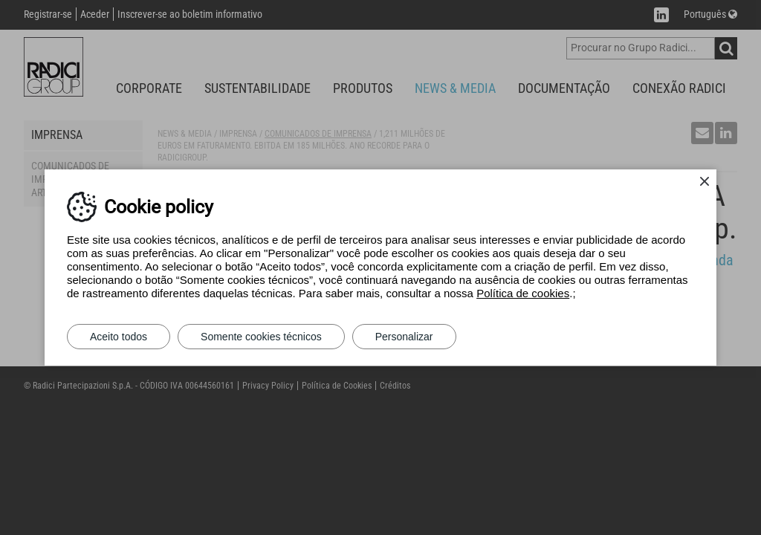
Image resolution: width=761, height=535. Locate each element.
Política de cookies (522, 293)
